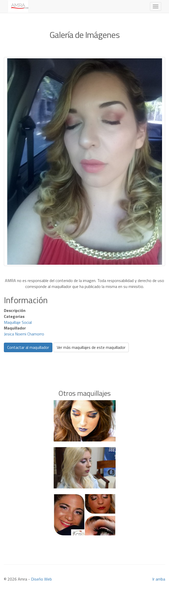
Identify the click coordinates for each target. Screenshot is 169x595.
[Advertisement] (84, 363)
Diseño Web (41, 579)
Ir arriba (158, 579)
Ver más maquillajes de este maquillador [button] (91, 347)
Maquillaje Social (18, 322)
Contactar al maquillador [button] (28, 347)
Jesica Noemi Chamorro (24, 334)
